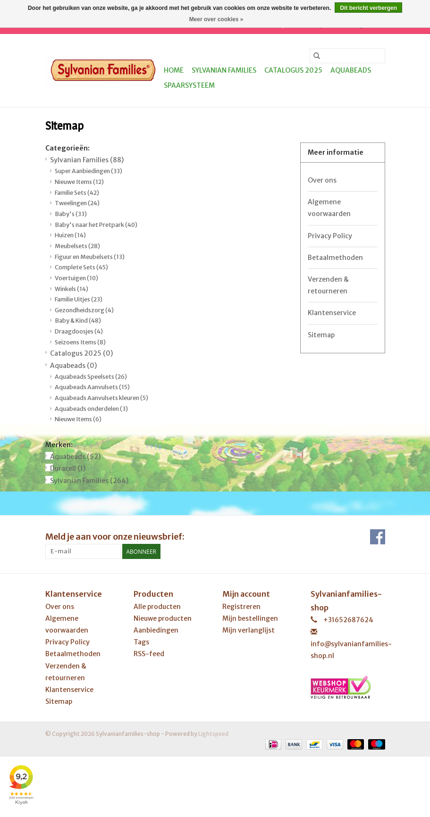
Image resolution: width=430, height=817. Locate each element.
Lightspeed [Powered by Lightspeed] (213, 733)
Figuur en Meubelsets (90, 256)
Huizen (70, 235)
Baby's (71, 213)
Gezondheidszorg (84, 310)
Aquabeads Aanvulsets (92, 387)
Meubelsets (77, 246)
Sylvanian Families (224, 70)
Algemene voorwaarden (329, 208)
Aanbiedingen (156, 630)
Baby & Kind (78, 320)
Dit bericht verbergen (368, 8)
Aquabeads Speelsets (91, 376)
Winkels (71, 288)
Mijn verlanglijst (248, 630)
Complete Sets (81, 267)
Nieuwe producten (163, 618)
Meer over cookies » (216, 19)
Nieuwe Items (79, 181)
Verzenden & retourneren (328, 285)
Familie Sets (77, 192)
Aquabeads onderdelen (91, 408)
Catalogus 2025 (293, 70)
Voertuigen (76, 278)
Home (174, 70)
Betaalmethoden (335, 257)
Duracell (67, 468)
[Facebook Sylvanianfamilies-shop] (377, 536)
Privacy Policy (330, 236)
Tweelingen (77, 203)
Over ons (322, 180)
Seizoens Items (80, 342)
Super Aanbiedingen (88, 171)
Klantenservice (332, 312)
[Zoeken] (347, 55)
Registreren (241, 606)
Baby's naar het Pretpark (96, 224)
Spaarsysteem (189, 85)
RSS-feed (149, 654)
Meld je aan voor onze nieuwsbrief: (115, 537)
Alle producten (157, 606)
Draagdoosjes (79, 331)
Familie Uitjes (78, 299)
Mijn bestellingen (250, 618)
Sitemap (321, 335)
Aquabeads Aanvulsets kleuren (101, 397)
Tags (141, 642)
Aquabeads (350, 70)
